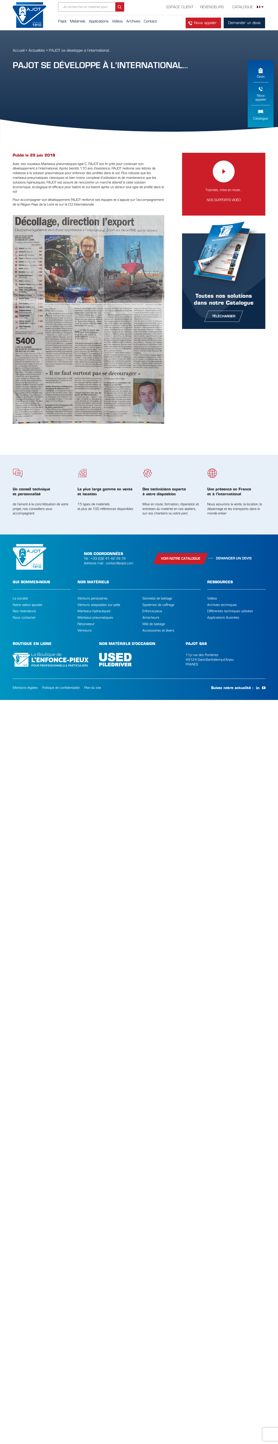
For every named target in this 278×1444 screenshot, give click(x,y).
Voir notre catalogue (180, 559)
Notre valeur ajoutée (27, 605)
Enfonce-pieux (152, 611)
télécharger (223, 316)
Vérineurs (84, 630)
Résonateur (86, 624)
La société (20, 598)
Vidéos (212, 598)
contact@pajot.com (119, 563)
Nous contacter (24, 618)
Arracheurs (150, 618)
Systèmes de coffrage (158, 605)
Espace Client (179, 7)
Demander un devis (244, 23)
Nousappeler (260, 98)
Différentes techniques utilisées (230, 611)
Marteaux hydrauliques (94, 611)
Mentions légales (25, 688)
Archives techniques (222, 605)
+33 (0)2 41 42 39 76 (108, 559)
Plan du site (92, 688)
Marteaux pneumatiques (95, 618)
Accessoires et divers (158, 630)
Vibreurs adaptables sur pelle (98, 605)
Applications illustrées (223, 618)
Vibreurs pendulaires (92, 598)
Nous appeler (205, 23)
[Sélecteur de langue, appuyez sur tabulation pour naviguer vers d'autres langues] (260, 7)
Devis (261, 77)
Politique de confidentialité (61, 688)
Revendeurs (212, 7)
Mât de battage (153, 624)
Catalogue (260, 118)
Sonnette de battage (157, 598)
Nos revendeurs (24, 611)
